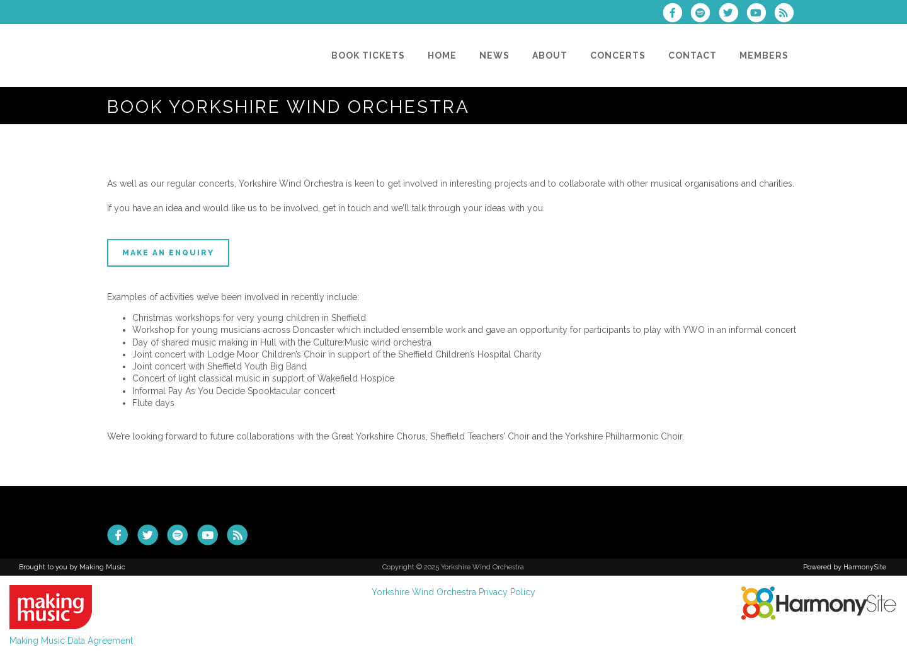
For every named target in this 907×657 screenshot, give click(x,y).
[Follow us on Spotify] (704, 14)
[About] (550, 55)
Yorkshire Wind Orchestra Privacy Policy (453, 592)
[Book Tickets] (368, 55)
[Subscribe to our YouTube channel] (760, 14)
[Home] (442, 55)
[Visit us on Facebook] (676, 14)
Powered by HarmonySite (844, 567)
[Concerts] (618, 55)
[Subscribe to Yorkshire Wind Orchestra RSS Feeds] (787, 14)
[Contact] (692, 55)
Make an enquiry (168, 252)
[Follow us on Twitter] (732, 14)
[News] (494, 55)
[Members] (764, 55)
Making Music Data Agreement (71, 641)
